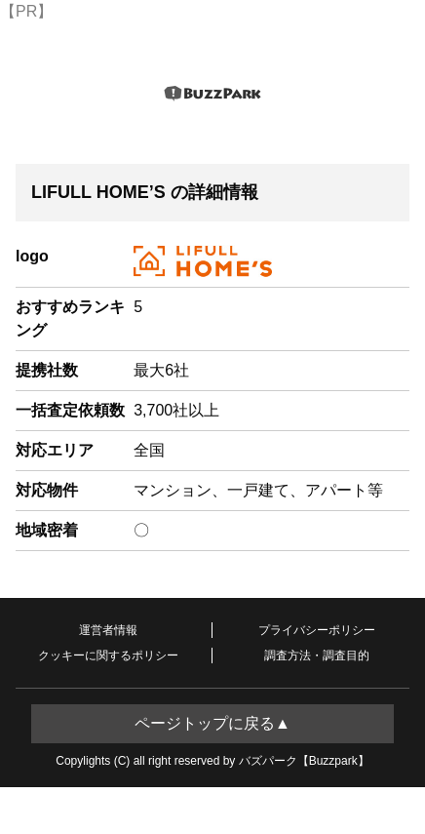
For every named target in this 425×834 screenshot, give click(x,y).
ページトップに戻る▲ (212, 723)
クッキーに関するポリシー (108, 655)
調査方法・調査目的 (316, 655)
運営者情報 (108, 630)
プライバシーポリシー (316, 630)
